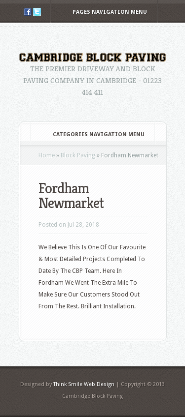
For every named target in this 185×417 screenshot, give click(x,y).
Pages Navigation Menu (103, 12)
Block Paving (78, 155)
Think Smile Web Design (83, 384)
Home (46, 155)
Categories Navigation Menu (92, 134)
